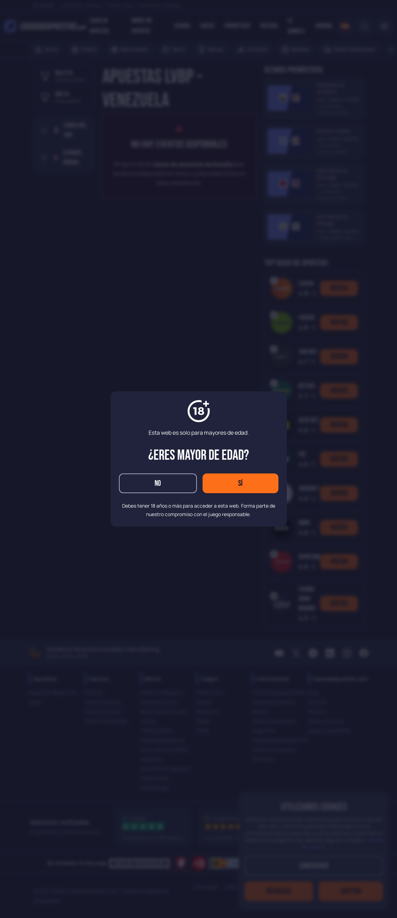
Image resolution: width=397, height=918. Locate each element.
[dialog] (198, 459)
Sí (240, 483)
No (158, 483)
